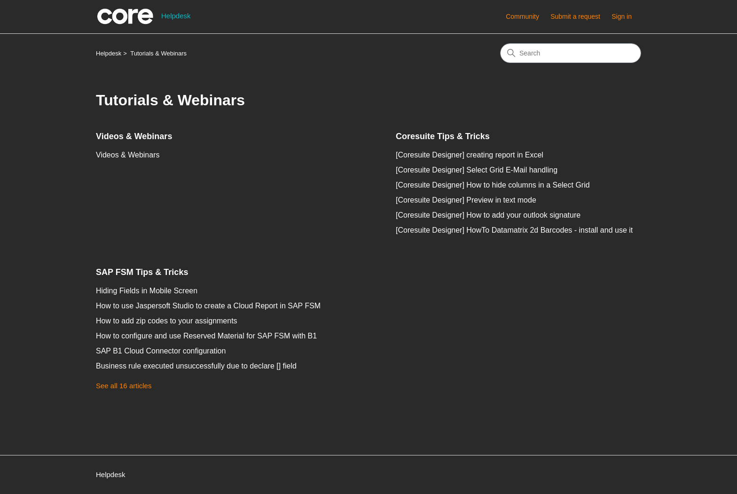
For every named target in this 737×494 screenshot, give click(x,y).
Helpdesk (108, 53)
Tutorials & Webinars (158, 53)
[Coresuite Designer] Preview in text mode (466, 200)
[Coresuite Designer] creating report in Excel (469, 155)
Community (522, 16)
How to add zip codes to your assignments (166, 321)
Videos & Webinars (134, 136)
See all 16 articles (123, 386)
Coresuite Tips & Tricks (443, 136)
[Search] (571, 53)
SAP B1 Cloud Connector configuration (161, 351)
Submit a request (575, 16)
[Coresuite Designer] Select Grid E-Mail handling (476, 170)
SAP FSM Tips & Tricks (142, 272)
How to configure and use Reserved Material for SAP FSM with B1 (206, 336)
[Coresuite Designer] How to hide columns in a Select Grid (493, 185)
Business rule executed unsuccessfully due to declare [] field (196, 366)
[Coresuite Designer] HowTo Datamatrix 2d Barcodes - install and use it (514, 230)
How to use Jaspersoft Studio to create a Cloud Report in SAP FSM (208, 306)
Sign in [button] (622, 16)
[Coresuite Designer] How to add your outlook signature (488, 215)
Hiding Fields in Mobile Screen (146, 291)
